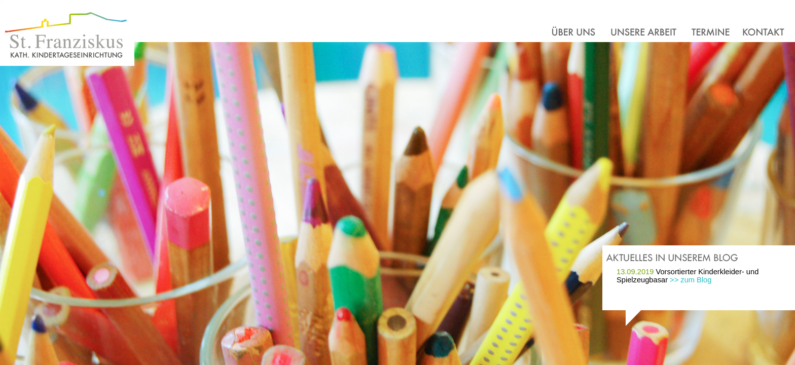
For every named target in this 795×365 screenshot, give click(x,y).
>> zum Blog (690, 280)
